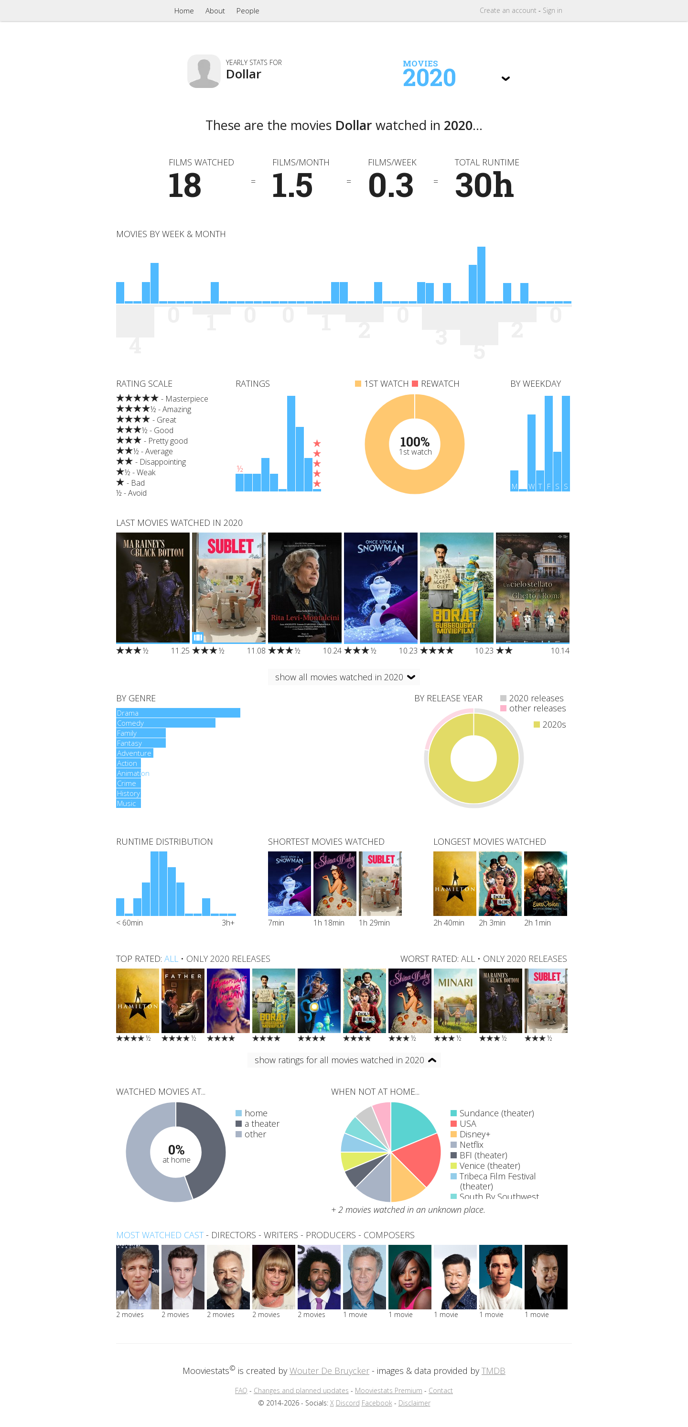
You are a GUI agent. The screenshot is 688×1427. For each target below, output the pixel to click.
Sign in (552, 10)
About (215, 10)
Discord (348, 1402)
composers (389, 1235)
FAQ (241, 1390)
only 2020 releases (228, 958)
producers (331, 1235)
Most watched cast (160, 1235)
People (247, 10)
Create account (508, 10)
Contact (441, 1390)
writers (281, 1235)
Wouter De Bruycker (329, 1370)
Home (184, 10)
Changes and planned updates (301, 1390)
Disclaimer (414, 1402)
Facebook (377, 1402)
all (171, 958)
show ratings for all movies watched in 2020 (339, 1060)
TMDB (493, 1370)
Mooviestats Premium (388, 1390)
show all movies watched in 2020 (339, 677)
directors (233, 1235)
